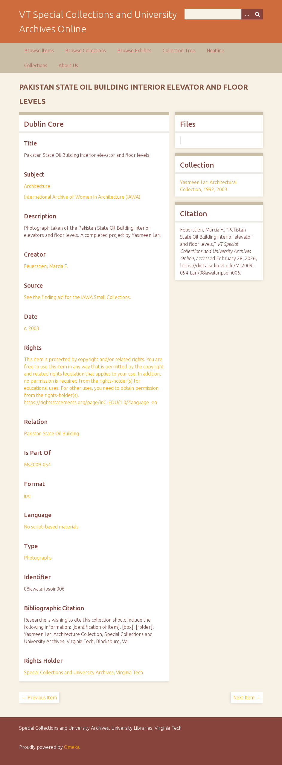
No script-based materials (51, 526)
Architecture (37, 186)
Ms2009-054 (37, 464)
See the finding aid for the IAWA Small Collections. (77, 297)
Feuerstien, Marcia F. (46, 266)
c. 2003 (31, 328)
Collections (35, 65)
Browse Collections (85, 50)
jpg (27, 495)
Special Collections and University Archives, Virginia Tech (83, 672)
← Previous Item (39, 697)
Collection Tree (179, 50)
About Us (68, 65)
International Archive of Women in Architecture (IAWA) (82, 197)
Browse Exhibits (134, 50)
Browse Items (39, 50)
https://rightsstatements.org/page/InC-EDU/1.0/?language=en (90, 402)
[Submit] (257, 14)
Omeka (71, 747)
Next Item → (246, 697)
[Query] (224, 14)
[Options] (246, 14)
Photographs (38, 557)
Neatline (215, 50)
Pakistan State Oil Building (51, 433)
